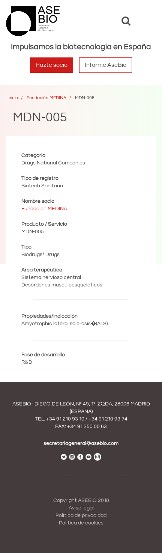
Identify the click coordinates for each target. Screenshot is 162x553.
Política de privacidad (81, 515)
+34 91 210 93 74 (108, 419)
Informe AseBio (105, 65)
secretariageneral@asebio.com (81, 443)
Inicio (13, 97)
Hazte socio (52, 65)
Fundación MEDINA (46, 97)
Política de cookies (81, 523)
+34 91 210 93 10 (65, 419)
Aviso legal (81, 508)
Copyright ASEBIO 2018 (81, 500)
